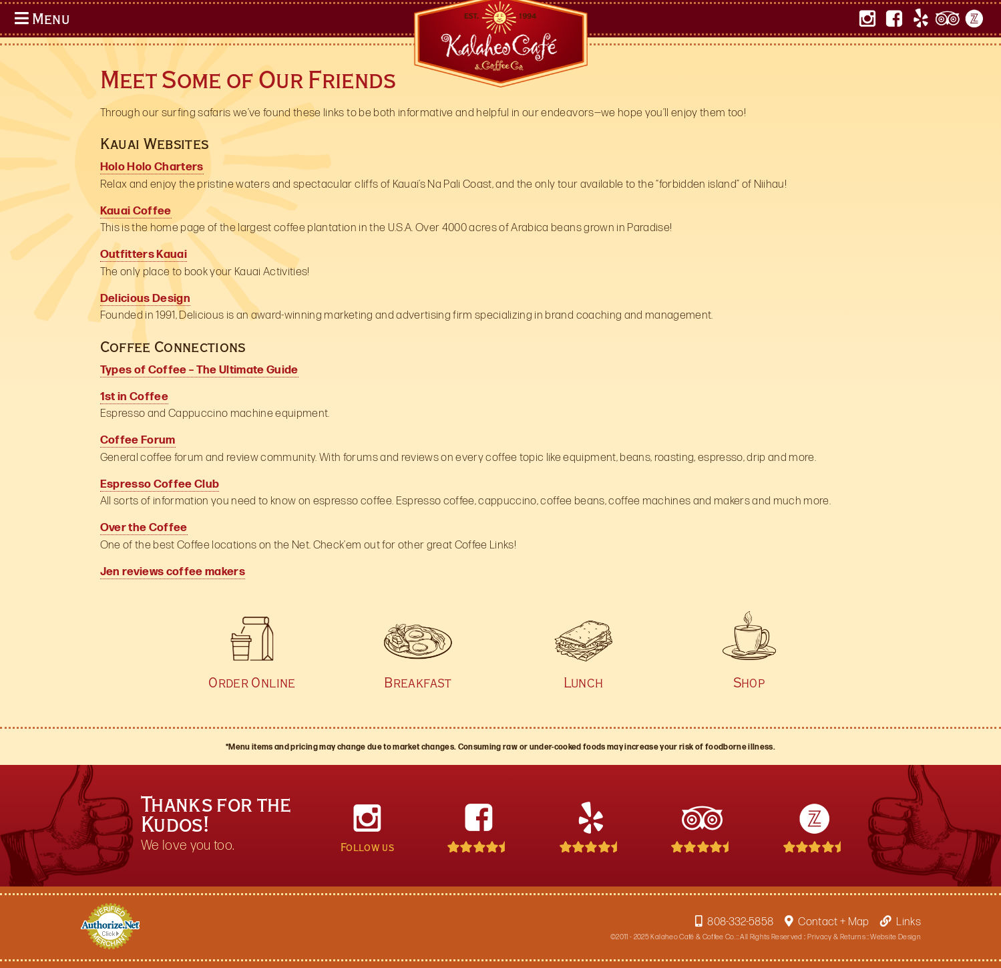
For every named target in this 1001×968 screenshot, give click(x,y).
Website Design (895, 937)
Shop (749, 675)
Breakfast (418, 675)
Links (900, 922)
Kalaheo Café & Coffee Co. (692, 937)
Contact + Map (827, 922)
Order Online (251, 675)
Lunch (583, 675)
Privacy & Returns (836, 937)
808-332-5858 (734, 922)
